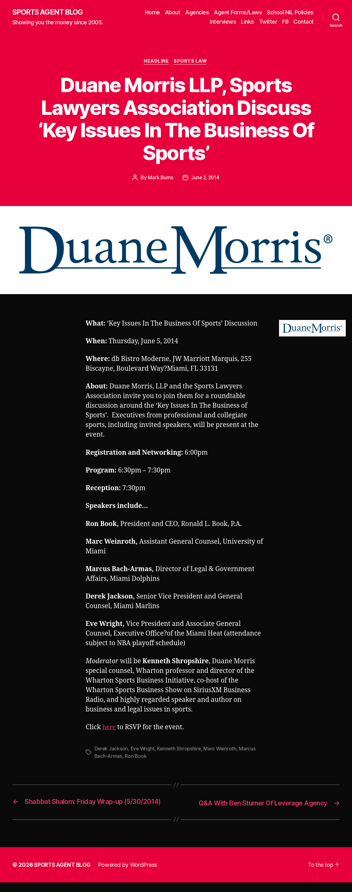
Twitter (268, 22)
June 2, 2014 (205, 179)
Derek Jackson (111, 750)
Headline (156, 62)
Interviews (223, 22)
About (173, 12)
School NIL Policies (290, 12)
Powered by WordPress (130, 874)
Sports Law (192, 62)
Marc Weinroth (223, 750)
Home (152, 12)
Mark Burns (160, 179)
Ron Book (136, 757)
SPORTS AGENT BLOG (50, 12)
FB (285, 22)
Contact (303, 22)
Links (247, 22)
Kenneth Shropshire (181, 750)
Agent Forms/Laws (238, 12)
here (109, 728)
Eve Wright (143, 750)
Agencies (197, 12)
